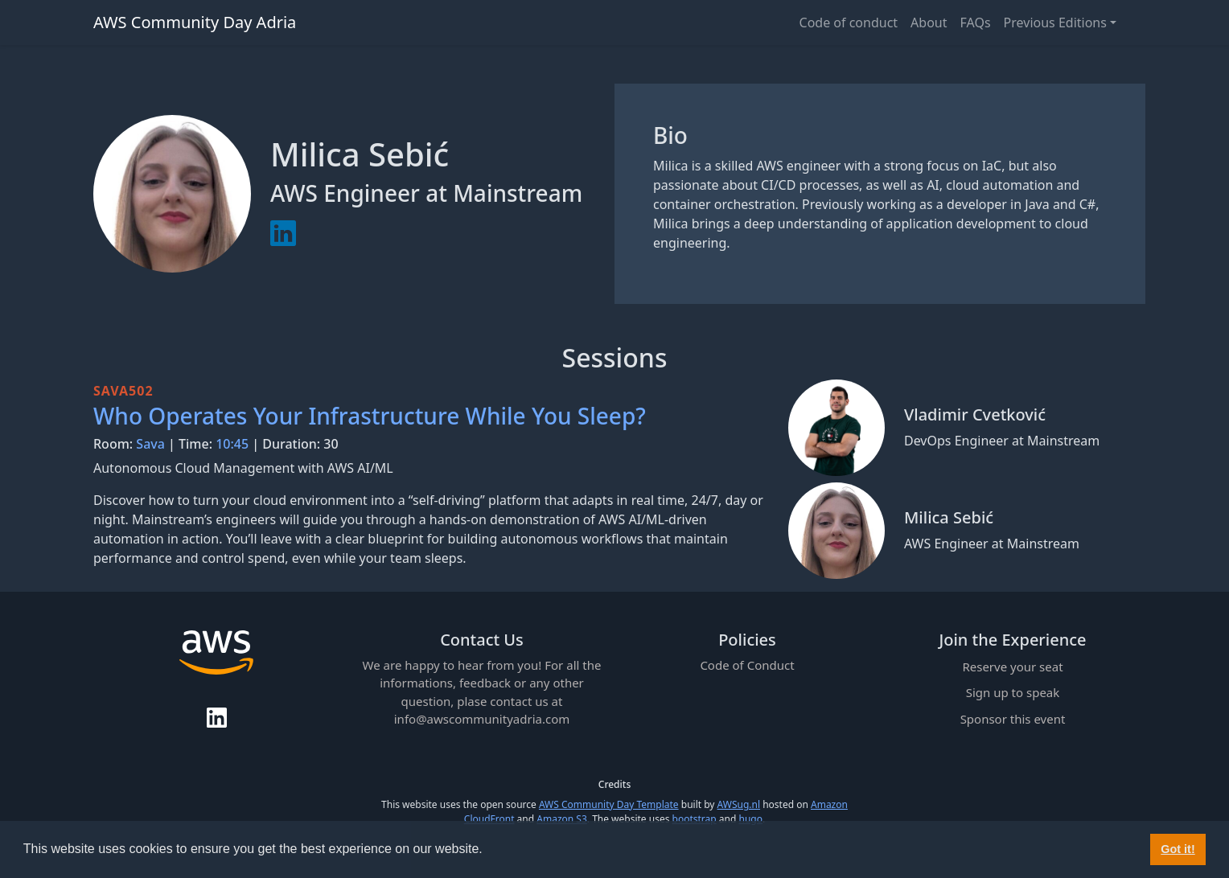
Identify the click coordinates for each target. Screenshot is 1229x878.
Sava (150, 444)
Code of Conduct (747, 665)
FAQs (975, 22)
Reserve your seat (1012, 666)
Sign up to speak (1013, 692)
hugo (750, 819)
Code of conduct (848, 22)
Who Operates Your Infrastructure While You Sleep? (369, 415)
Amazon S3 (561, 819)
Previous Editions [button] (1055, 22)
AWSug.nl (738, 804)
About (928, 22)
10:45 (232, 444)
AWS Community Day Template (609, 804)
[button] (488, 850)
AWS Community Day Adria (194, 22)
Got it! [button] (1177, 849)
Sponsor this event (1013, 719)
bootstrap (694, 819)
